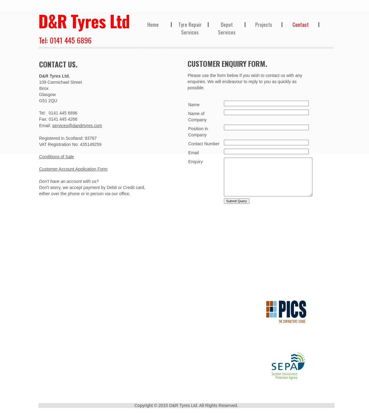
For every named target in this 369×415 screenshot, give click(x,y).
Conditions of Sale (56, 156)
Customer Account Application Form (73, 169)
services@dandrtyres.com (77, 125)
